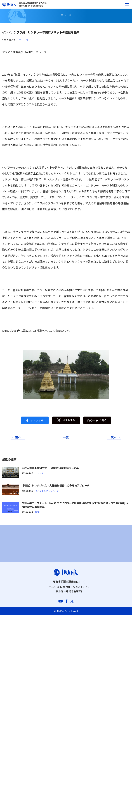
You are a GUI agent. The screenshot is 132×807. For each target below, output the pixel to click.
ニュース (24, 40)
